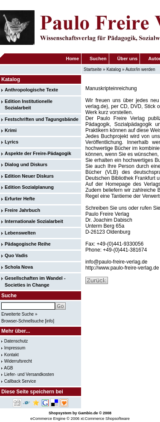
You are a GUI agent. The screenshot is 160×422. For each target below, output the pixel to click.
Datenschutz (16, 341)
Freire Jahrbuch (22, 210)
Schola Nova (19, 267)
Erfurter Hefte (20, 198)
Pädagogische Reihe (28, 243)
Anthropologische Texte (31, 89)
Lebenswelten (20, 232)
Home (72, 58)
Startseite (93, 69)
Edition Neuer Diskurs (29, 176)
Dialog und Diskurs (26, 164)
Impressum (14, 348)
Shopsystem (60, 413)
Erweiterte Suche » (19, 314)
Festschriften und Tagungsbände (42, 119)
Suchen (98, 58)
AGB (8, 368)
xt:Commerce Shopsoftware (105, 418)
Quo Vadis (16, 255)
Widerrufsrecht (18, 361)
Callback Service (20, 381)
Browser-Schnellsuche (22, 321)
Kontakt (11, 354)
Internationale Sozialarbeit (34, 221)
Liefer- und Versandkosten (29, 374)
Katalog (113, 69)
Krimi (11, 130)
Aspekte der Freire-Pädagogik (38, 153)
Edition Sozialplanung (29, 187)
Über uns (127, 58)
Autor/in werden (140, 69)
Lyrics (11, 141)
